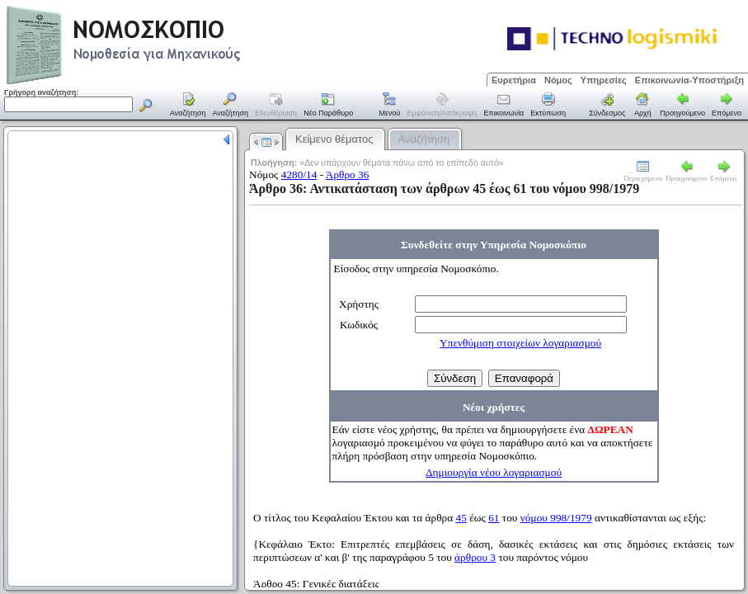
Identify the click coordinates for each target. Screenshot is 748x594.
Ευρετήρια (514, 80)
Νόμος (558, 80)
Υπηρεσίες (604, 80)
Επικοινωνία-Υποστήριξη (689, 80)
